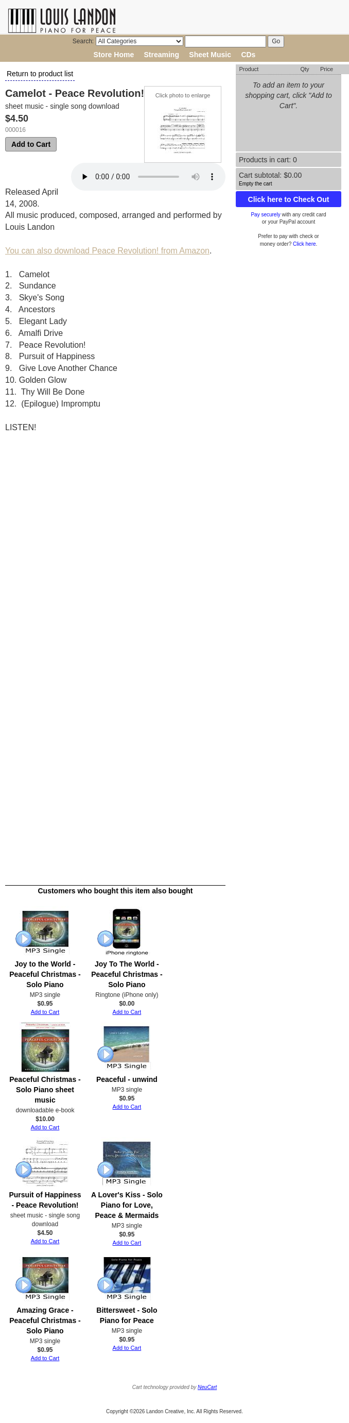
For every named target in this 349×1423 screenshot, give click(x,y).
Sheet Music (210, 54)
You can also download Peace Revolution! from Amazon (107, 250)
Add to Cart (30, 144)
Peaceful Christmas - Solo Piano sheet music (45, 1089)
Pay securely (265, 214)
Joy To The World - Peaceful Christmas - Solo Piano (127, 974)
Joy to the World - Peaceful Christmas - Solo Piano (45, 974)
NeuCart (207, 1387)
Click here (304, 244)
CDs (248, 54)
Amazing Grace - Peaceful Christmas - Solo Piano (45, 1320)
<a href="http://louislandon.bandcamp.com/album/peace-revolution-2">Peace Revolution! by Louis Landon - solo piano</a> (95, 647)
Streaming (161, 54)
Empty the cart (255, 184)
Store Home (114, 54)
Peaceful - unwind (127, 1079)
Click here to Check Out (288, 199)
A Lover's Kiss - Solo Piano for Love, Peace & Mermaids (127, 1205)
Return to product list (40, 74)
